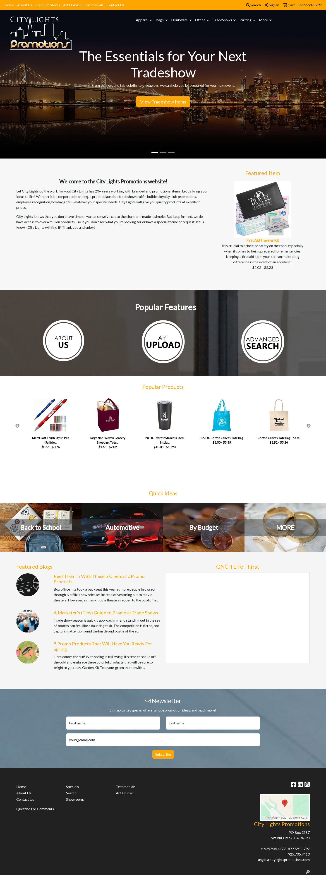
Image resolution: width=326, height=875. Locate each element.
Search (253, 5)
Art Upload (72, 5)
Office (200, 20)
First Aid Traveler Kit (262, 240)
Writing (246, 20)
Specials (72, 786)
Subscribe (163, 754)
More (263, 20)
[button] (24, 79)
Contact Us (115, 5)
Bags (160, 20)
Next (308, 426)
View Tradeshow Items (163, 101)
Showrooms (75, 799)
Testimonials (93, 5)
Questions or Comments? (35, 809)
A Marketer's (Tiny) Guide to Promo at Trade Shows (106, 612)
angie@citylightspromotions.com (284, 859)
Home (9, 5)
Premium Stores (47, 5)
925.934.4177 (275, 848)
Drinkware (179, 20)
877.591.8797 (299, 848)
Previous (17, 426)
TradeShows (222, 20)
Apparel (142, 20)
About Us (24, 5)
